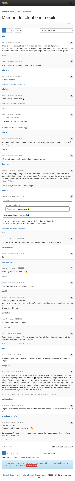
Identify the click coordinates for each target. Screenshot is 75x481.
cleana (4, 149)
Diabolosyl (6, 327)
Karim (4, 56)
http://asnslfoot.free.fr (18, 84)
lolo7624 (5, 70)
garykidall (6, 313)
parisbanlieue (7, 247)
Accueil (12, 11)
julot (3, 36)
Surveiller (56, 447)
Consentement (40, 475)
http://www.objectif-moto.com (28, 344)
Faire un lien (14, 475)
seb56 (4, 233)
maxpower (6, 366)
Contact (6, 475)
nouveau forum (31, 466)
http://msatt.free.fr (7, 84)
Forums (18, 11)
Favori (67, 447)
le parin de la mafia (9, 416)
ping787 (5, 132)
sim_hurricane (7, 262)
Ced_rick (5, 164)
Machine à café (26, 11)
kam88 (4, 291)
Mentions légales (27, 475)
